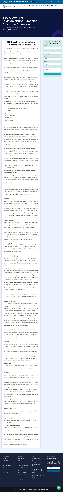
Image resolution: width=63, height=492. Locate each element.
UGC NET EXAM (6, 470)
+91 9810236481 (37, 458)
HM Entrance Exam (22, 458)
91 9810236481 (8, 1)
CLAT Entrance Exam (23, 465)
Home (24, 5)
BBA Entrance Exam (22, 460)
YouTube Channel (21, 479)
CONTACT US (57, 6)
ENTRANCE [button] (51, 5)
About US (28, 6)
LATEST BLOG (6, 460)
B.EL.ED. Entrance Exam (23, 470)
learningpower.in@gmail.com (21, 1)
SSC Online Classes (22, 472)
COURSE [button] (32, 5)
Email (45, 56)
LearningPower (45, 489)
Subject (45, 61)
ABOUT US (5, 463)
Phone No (46, 51)
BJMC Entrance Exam (23, 467)
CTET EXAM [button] (38, 5)
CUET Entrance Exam (22, 474)
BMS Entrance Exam (22, 463)
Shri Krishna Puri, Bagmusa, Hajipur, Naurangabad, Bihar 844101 (38, 466)
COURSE (5, 467)
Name (45, 45)
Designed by (39, 489)
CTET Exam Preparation (8, 465)
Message (46, 67)
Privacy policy (6, 476)
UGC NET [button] (45, 5)
